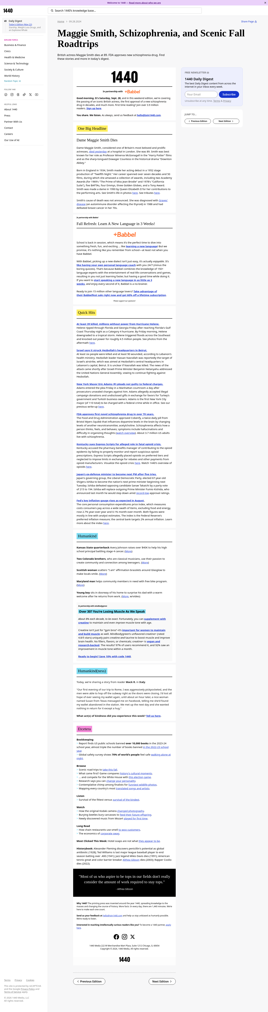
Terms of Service (12, 991)
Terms (7, 980)
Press (7, 115)
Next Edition (162, 981)
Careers (8, 134)
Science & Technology (16, 63)
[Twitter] (30, 95)
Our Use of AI (11, 140)
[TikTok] (24, 95)
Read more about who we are (145, 2)
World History (12, 75)
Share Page (249, 21)
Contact (8, 127)
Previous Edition (89, 981)
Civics (7, 51)
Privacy (18, 980)
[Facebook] (6, 95)
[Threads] (18, 95)
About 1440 (10, 109)
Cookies (30, 980)
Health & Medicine (14, 57)
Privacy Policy (28, 988)
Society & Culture (13, 69)
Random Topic (12, 81)
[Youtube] (37, 95)
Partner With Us (13, 121)
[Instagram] (12, 95)
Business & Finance (15, 45)
